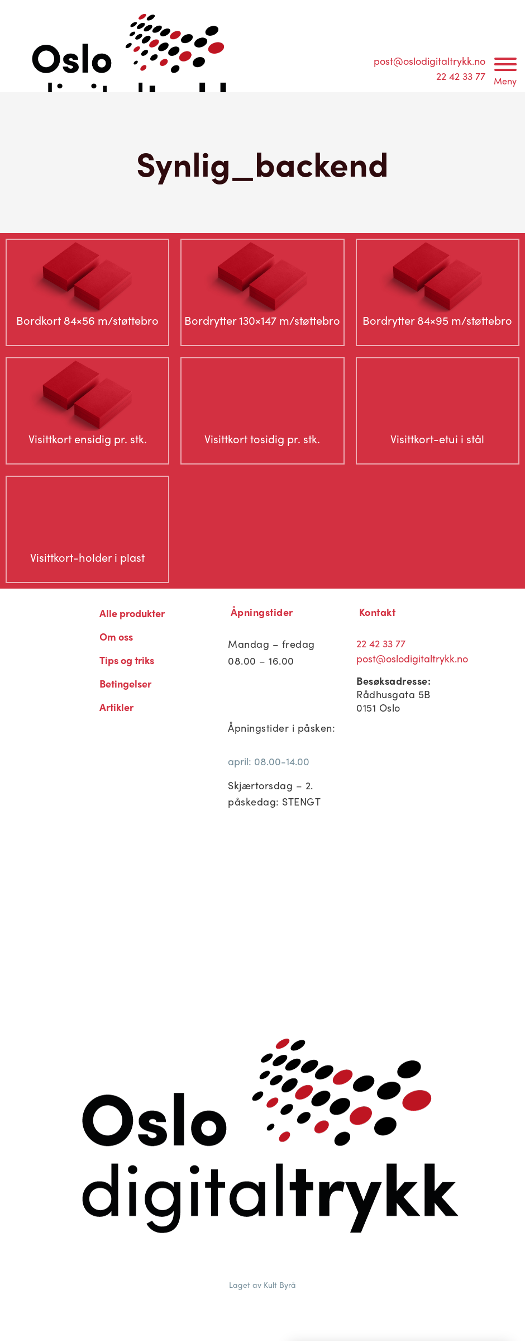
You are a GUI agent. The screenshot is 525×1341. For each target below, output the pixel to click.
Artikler (116, 707)
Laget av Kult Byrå (262, 1284)
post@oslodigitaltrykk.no (429, 61)
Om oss (116, 636)
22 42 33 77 (460, 76)
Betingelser (125, 683)
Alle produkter (132, 613)
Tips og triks (126, 660)
